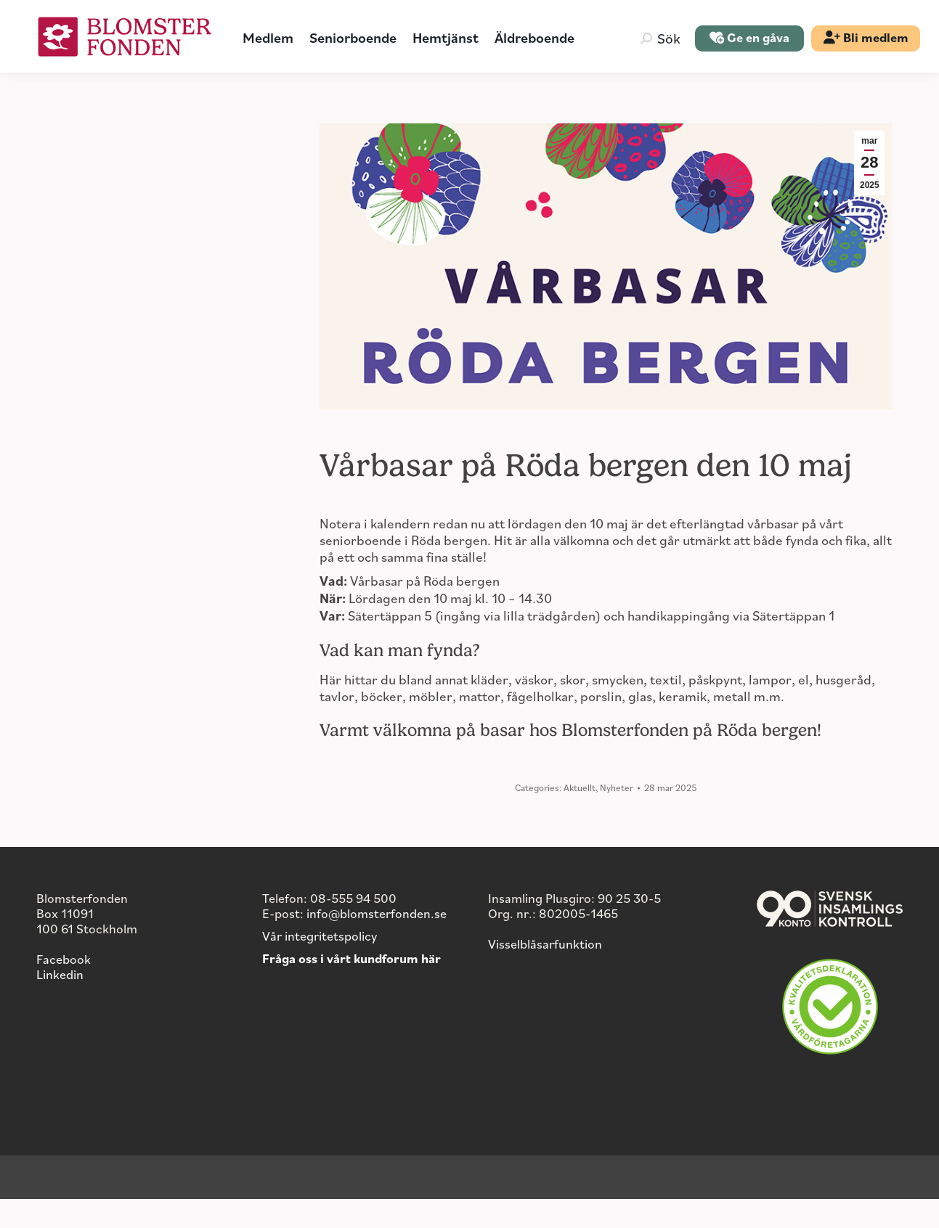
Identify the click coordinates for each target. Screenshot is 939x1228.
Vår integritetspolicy (319, 965)
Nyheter (616, 816)
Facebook (63, 988)
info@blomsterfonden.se (376, 942)
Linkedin (60, 1003)
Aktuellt (579, 816)
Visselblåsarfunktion (545, 973)
